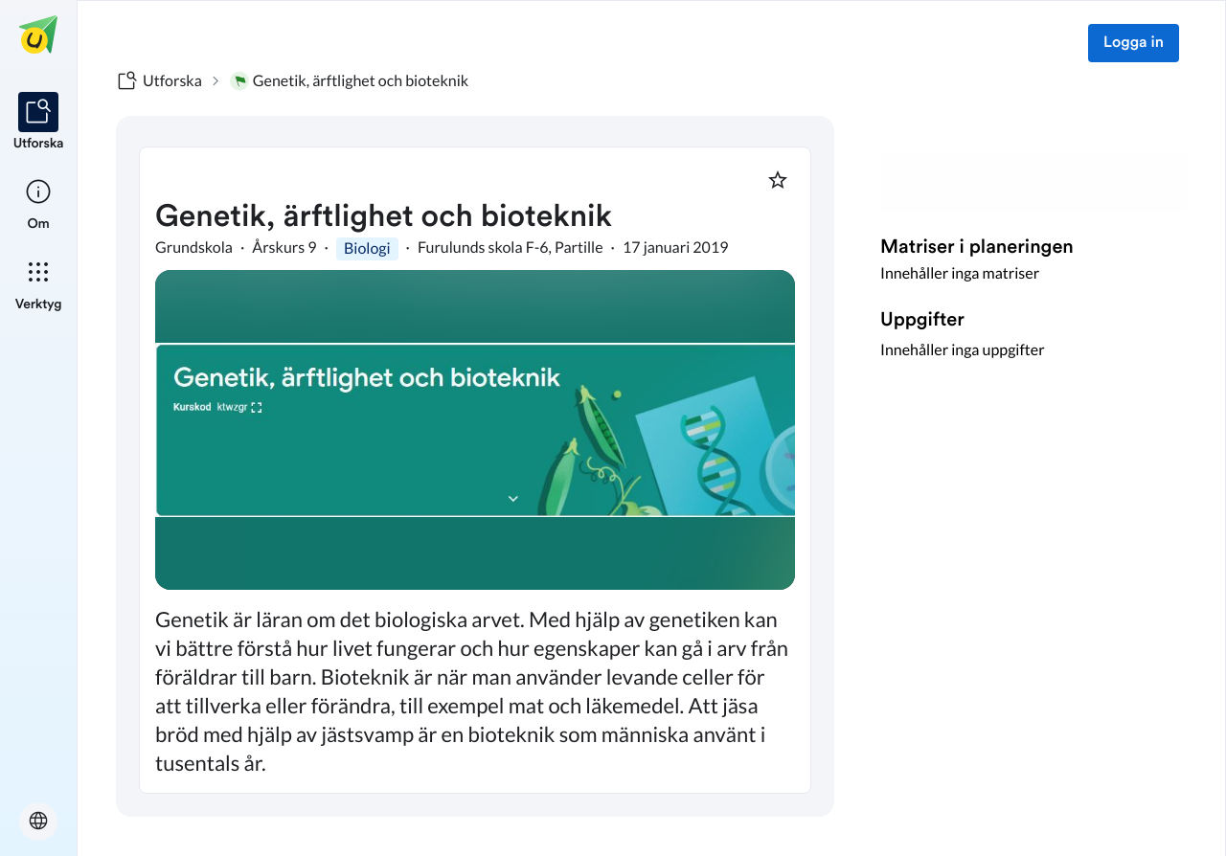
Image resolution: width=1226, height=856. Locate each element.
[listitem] (38, 122)
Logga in (1133, 43)
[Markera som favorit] (778, 180)
